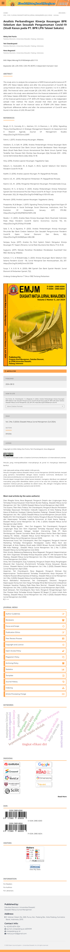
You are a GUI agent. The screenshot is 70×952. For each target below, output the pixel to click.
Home (5, 13)
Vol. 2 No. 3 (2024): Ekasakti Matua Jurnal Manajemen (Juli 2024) (27, 15)
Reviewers (10, 620)
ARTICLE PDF (11, 371)
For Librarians (8, 891)
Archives (62, 13)
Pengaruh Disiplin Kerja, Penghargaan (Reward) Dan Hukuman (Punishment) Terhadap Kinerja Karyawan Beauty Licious (35, 564)
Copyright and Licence (15, 645)
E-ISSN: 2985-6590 (35, 821)
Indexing (9, 688)
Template (9, 676)
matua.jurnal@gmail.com (17, 934)
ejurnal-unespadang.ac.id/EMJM (19, 929)
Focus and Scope (12, 626)
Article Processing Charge (16, 694)
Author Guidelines (13, 614)
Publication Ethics (13, 632)
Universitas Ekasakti (28, 945)
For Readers (7, 884)
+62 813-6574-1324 (13, 927)
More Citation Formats (15, 406)
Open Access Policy (13, 651)
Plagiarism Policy (12, 657)
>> (8, 599)
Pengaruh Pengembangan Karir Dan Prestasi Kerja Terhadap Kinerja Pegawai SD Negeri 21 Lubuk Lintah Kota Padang (35, 592)
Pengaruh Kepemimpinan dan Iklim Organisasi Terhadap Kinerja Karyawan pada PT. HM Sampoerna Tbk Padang (35, 554)
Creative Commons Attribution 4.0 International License (45, 457)
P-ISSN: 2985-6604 (35, 834)
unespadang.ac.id (13, 931)
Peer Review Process (14, 639)
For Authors (7, 887)
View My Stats (35, 869)
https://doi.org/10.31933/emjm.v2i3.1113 (22, 60)
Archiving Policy (12, 663)
